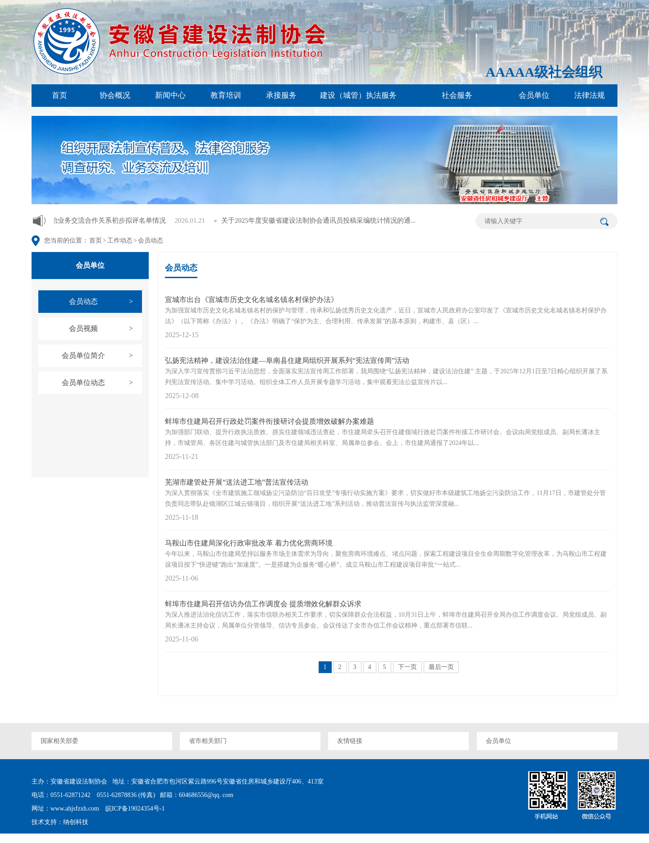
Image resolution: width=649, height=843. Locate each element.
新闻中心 (170, 95)
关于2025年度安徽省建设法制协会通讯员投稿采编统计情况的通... (339, 220)
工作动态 (120, 240)
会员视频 (105, 328)
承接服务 (281, 95)
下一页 (407, 667)
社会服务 (457, 95)
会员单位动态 (102, 382)
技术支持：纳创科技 (60, 822)
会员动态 (150, 240)
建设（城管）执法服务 (358, 95)
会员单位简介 (102, 355)
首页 (59, 95)
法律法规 (589, 95)
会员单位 (534, 95)
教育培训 (225, 95)
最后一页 (441, 667)
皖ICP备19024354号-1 (134, 808)
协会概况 (115, 95)
